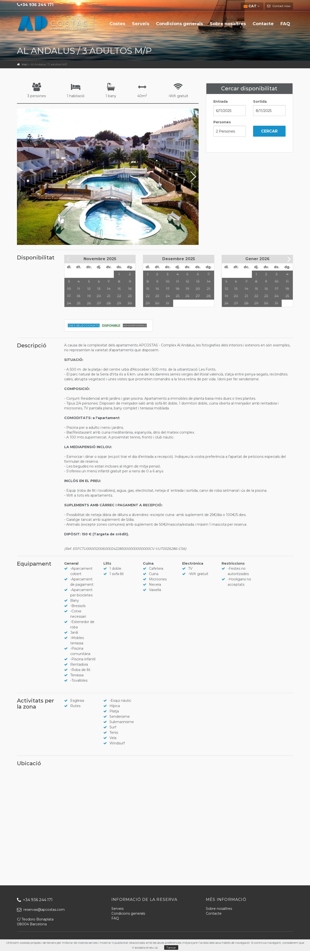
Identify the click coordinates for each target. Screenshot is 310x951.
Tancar (171, 947)
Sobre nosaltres (228, 23)
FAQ (285, 23)
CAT (250, 6)
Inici (24, 64)
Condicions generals (179, 23)
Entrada (220, 101)
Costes (117, 23)
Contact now (281, 6)
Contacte (263, 23)
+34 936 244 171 (37, 4)
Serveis (140, 23)
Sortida (260, 101)
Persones (222, 122)
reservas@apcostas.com (41, 909)
